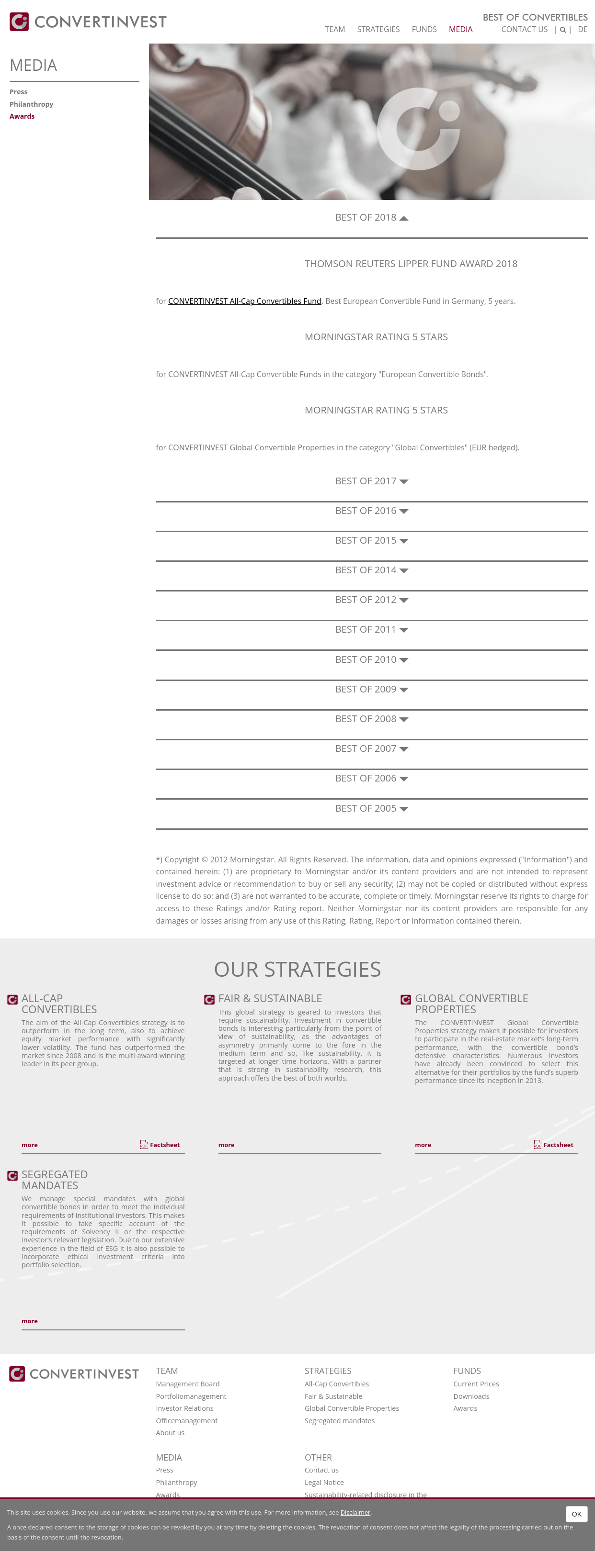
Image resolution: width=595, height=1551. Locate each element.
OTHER (318, 1457)
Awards (22, 116)
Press (18, 91)
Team (335, 29)
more (30, 1144)
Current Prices (476, 1383)
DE (583, 29)
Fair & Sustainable (334, 1396)
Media (460, 29)
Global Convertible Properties (352, 1408)
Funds (424, 29)
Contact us (525, 29)
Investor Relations (185, 1408)
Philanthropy (31, 104)
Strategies (378, 29)
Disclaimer (356, 1512)
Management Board (188, 1383)
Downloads (471, 1396)
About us (170, 1432)
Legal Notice (324, 1482)
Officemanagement (187, 1420)
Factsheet (165, 1144)
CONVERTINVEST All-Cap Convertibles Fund (244, 301)
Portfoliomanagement (191, 1396)
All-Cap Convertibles (337, 1383)
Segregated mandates (340, 1420)
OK (577, 1514)
